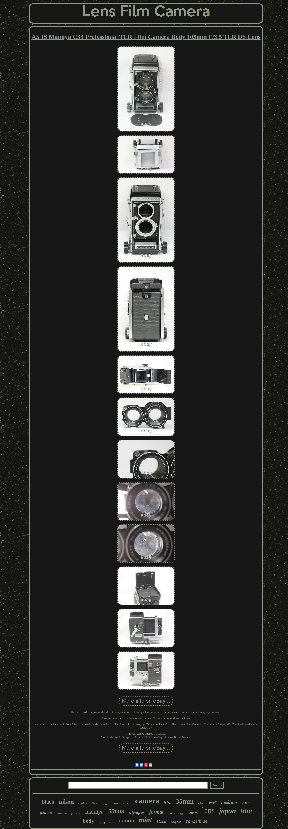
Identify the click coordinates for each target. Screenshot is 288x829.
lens (208, 810)
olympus (137, 812)
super (176, 821)
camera (147, 801)
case (116, 803)
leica (167, 803)
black (48, 801)
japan (227, 811)
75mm (245, 803)
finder (76, 812)
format (156, 812)
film (246, 811)
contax (82, 803)
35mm (185, 801)
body (88, 821)
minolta (61, 813)
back (182, 814)
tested (102, 822)
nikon (66, 801)
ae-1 (112, 822)
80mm (161, 822)
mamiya (95, 812)
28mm (95, 803)
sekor (171, 813)
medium (229, 802)
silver (201, 803)
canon (126, 820)
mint (145, 820)
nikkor (126, 803)
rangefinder (197, 821)
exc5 (213, 802)
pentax (46, 812)
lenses (193, 813)
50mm (116, 811)
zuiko (105, 803)
